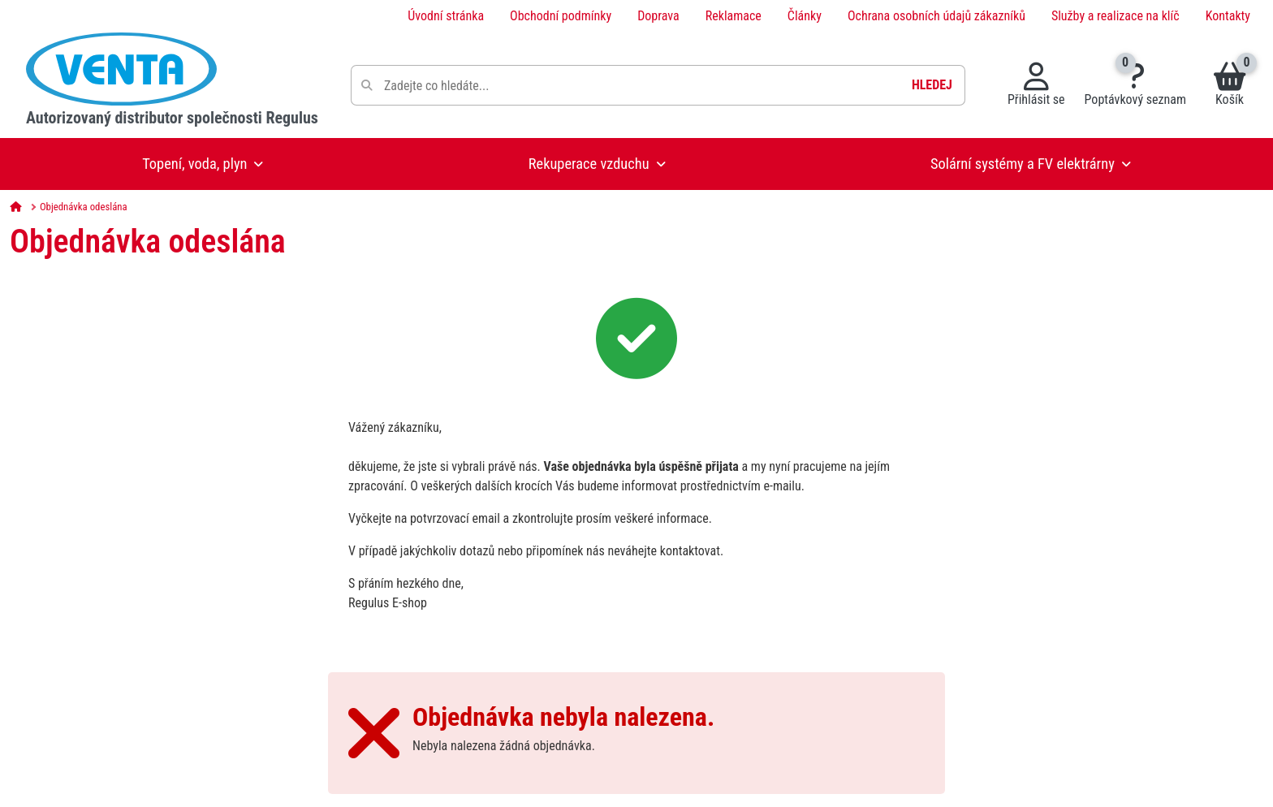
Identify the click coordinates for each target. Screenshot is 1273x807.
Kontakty (1228, 16)
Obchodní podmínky (560, 16)
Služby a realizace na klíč (1115, 16)
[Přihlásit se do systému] (1036, 85)
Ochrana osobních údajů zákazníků (936, 16)
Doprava (658, 16)
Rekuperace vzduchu (589, 163)
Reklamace (734, 16)
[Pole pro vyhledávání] (658, 85)
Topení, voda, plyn (194, 163)
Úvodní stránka (446, 16)
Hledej (932, 85)
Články (805, 16)
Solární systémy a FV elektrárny (1022, 163)
